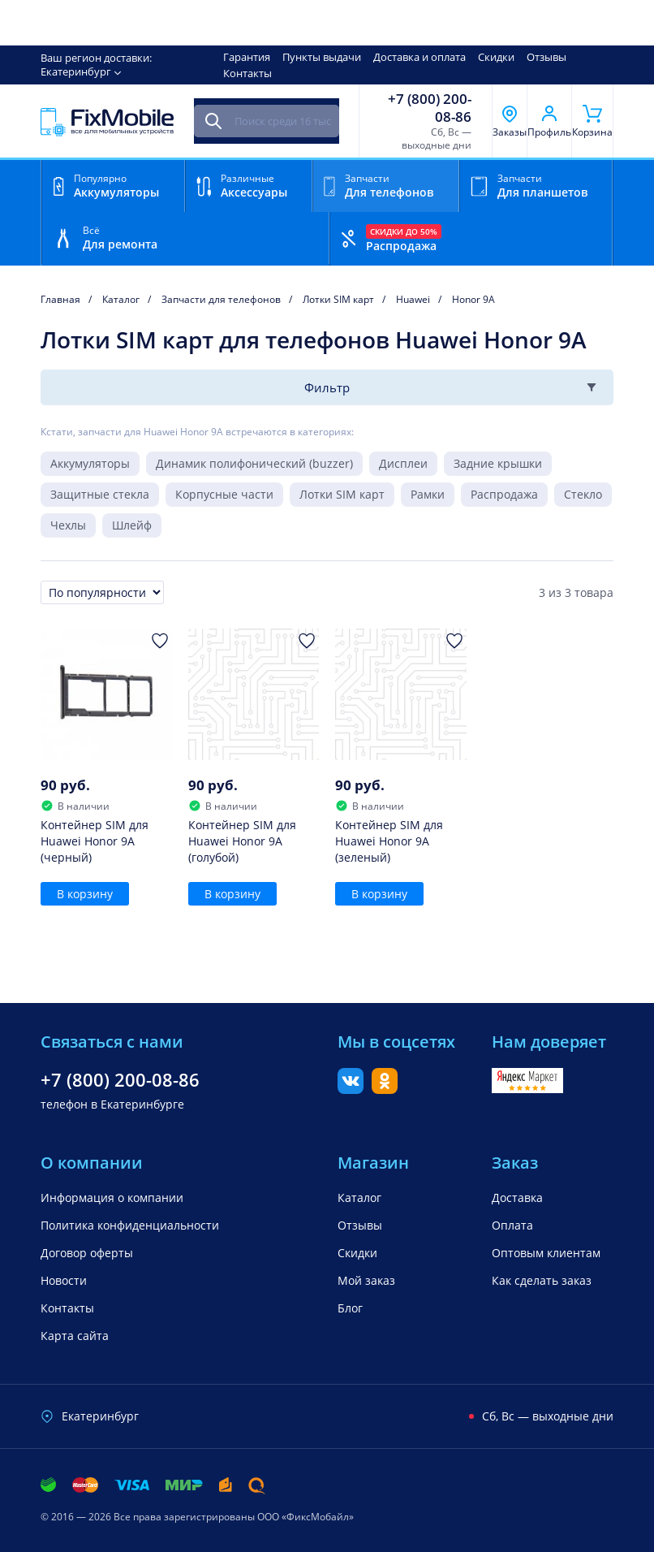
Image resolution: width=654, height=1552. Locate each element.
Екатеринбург (76, 71)
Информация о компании (112, 1197)
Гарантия (246, 57)
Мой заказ (366, 1280)
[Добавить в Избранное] (160, 641)
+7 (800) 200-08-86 (429, 108)
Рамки (428, 494)
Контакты (247, 73)
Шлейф (132, 525)
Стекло (583, 494)
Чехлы (68, 525)
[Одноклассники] (385, 1089)
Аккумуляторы (90, 463)
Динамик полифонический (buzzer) (254, 463)
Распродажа (504, 494)
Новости (64, 1280)
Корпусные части (224, 494)
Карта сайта (75, 1335)
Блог (350, 1308)
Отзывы (546, 57)
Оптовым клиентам (546, 1252)
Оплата (512, 1225)
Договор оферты (87, 1252)
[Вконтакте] (351, 1089)
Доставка (517, 1197)
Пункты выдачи (321, 57)
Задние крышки (498, 463)
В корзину (85, 893)
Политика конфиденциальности (130, 1225)
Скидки (496, 57)
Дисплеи (403, 463)
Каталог (359, 1197)
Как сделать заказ (542, 1280)
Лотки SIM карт (342, 494)
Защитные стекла (99, 494)
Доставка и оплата (419, 57)
